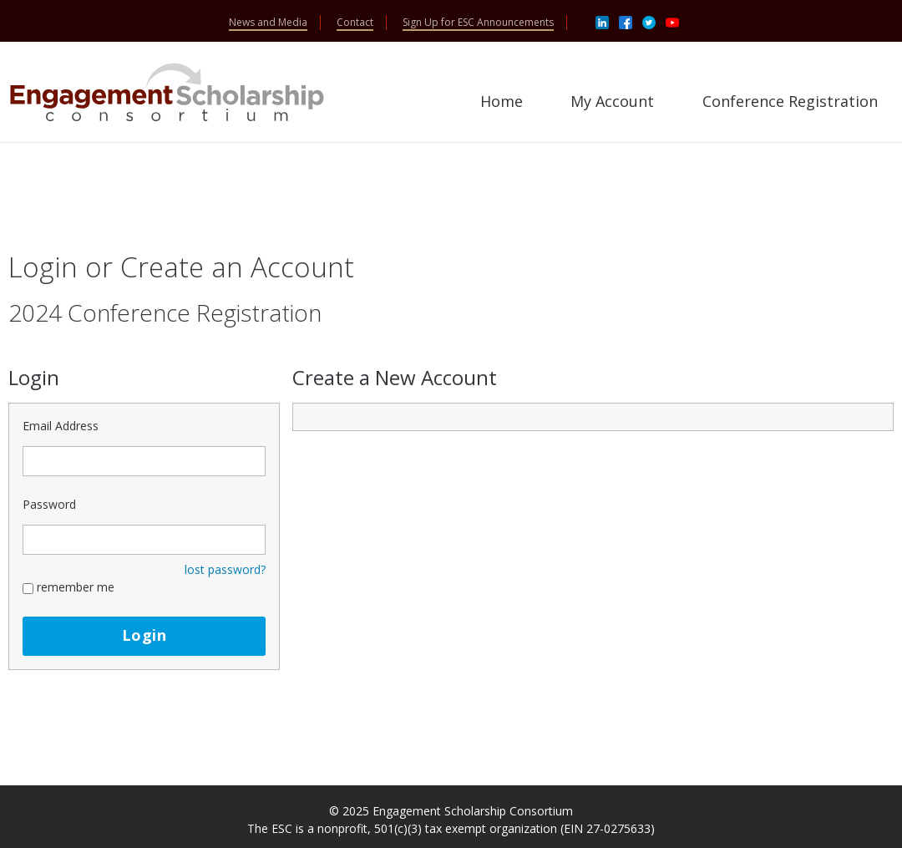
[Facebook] (625, 21)
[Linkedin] (602, 21)
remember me (75, 587)
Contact (355, 22)
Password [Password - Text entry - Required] (49, 504)
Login (144, 635)
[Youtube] (672, 21)
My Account (612, 101)
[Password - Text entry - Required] (144, 540)
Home (501, 101)
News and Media (268, 22)
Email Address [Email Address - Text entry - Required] (61, 426)
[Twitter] (649, 21)
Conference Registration (790, 101)
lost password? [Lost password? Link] (225, 569)
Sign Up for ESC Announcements (478, 22)
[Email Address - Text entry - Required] (144, 461)
